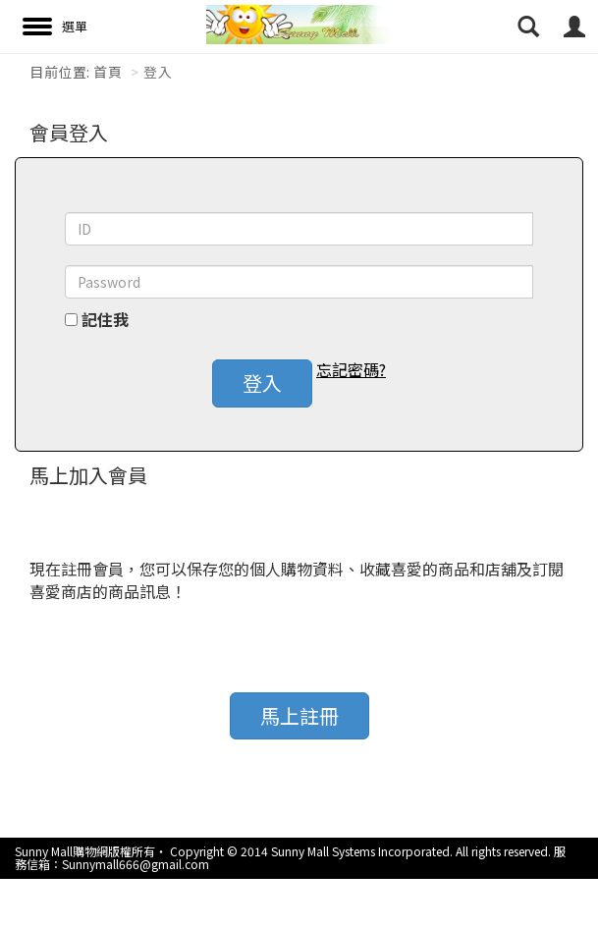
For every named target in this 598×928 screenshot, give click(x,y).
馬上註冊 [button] (299, 715)
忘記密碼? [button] (351, 369)
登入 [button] (262, 382)
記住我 (105, 319)
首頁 (107, 72)
